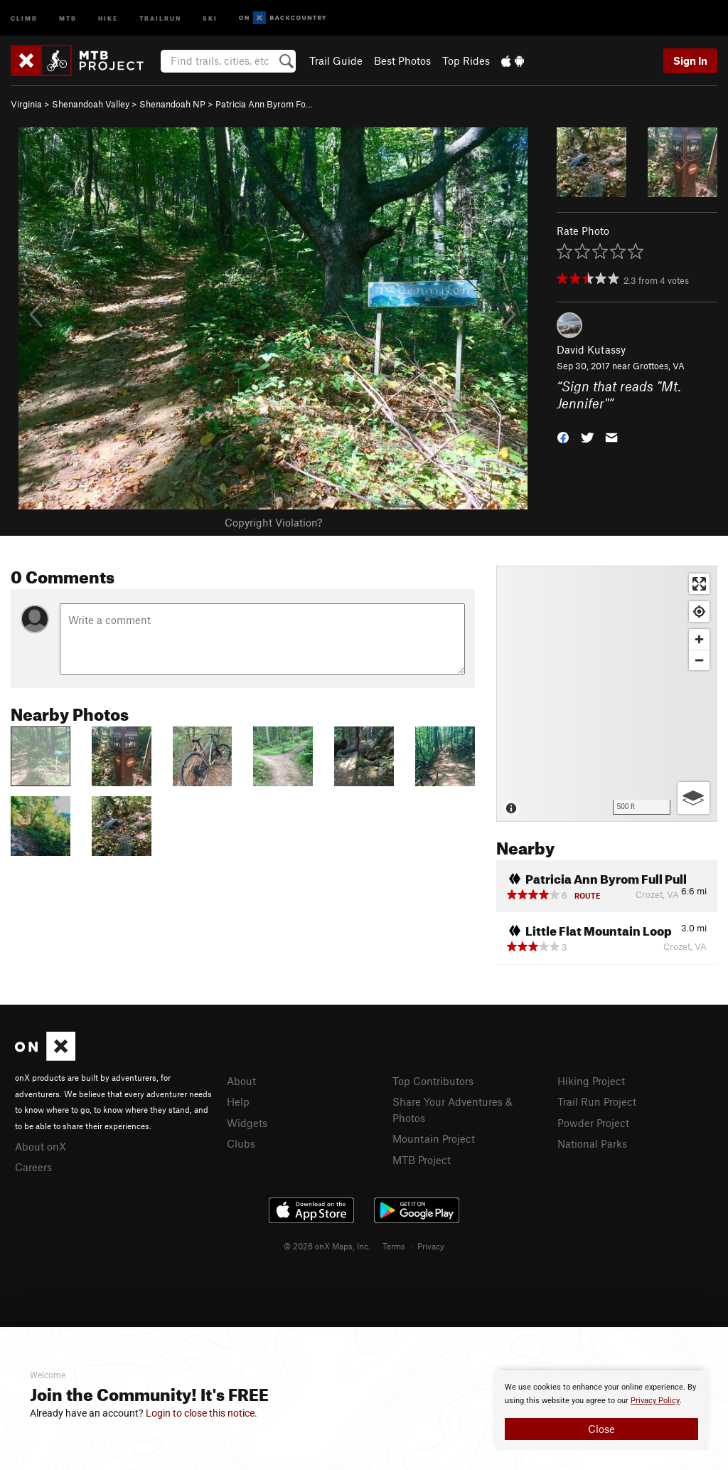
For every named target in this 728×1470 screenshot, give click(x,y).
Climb (24, 17)
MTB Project (421, 1159)
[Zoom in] (699, 639)
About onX (40, 1146)
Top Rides (466, 60)
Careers (33, 1166)
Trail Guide (336, 60)
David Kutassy (591, 349)
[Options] (694, 798)
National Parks (592, 1143)
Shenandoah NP (172, 104)
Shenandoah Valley (90, 104)
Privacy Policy (655, 1400)
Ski (210, 17)
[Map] (607, 693)
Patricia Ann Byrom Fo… (264, 104)
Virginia (26, 104)
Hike (108, 17)
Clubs (241, 1143)
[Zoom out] (699, 660)
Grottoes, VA (659, 365)
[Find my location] (699, 611)
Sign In (690, 60)
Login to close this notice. (201, 1413)
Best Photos (402, 60)
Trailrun (160, 17)
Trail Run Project (596, 1101)
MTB (68, 17)
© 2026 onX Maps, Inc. (327, 1246)
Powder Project (593, 1122)
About (241, 1080)
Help (238, 1101)
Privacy (430, 1246)
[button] (563, 436)
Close (601, 1428)
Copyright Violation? (273, 522)
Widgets (247, 1122)
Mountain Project (433, 1138)
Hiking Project (591, 1080)
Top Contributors (432, 1080)
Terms (393, 1246)
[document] (601, 1410)
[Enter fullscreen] (699, 583)
